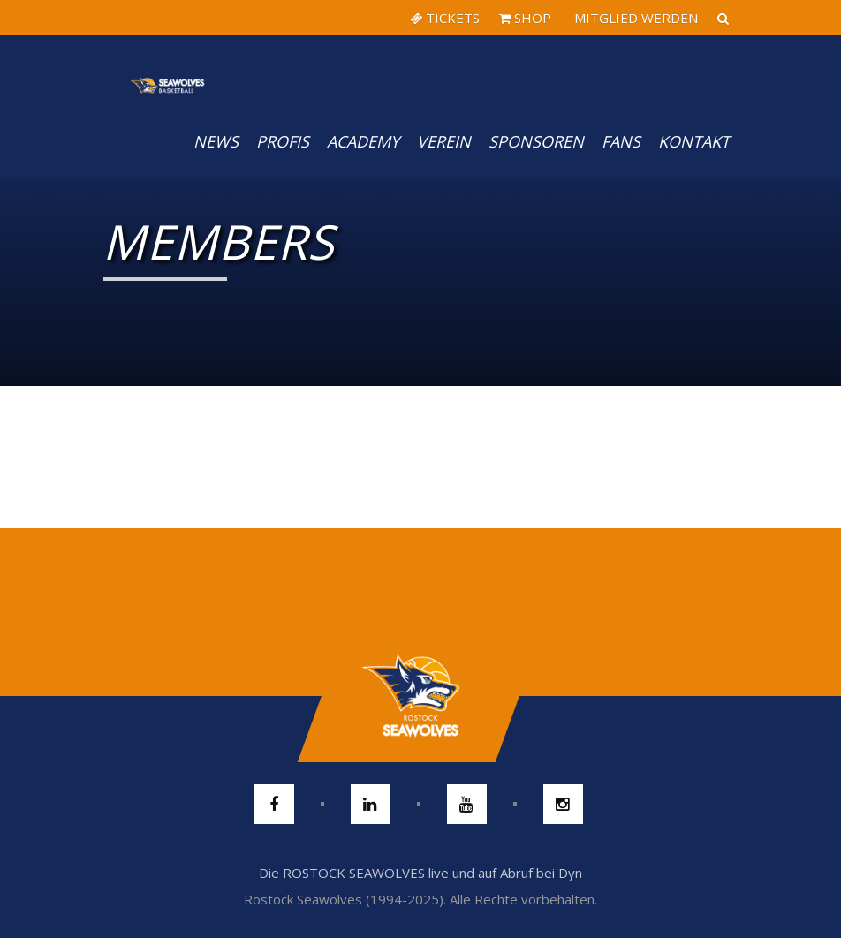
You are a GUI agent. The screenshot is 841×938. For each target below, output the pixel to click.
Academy (363, 141)
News (216, 141)
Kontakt (694, 141)
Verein (444, 141)
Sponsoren (536, 141)
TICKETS (445, 17)
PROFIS (282, 141)
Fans (621, 141)
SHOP (525, 17)
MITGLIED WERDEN (634, 17)
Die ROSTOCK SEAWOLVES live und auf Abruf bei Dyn (420, 872)
